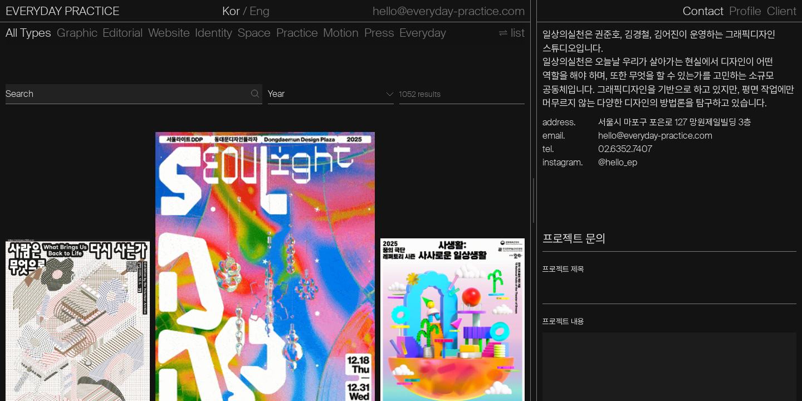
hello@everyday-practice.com (449, 11)
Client (781, 11)
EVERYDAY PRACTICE (62, 11)
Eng (260, 11)
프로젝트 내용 (563, 321)
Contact (703, 11)
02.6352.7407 (625, 149)
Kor (231, 11)
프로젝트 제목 (563, 269)
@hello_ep (617, 162)
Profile (745, 11)
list (518, 33)
